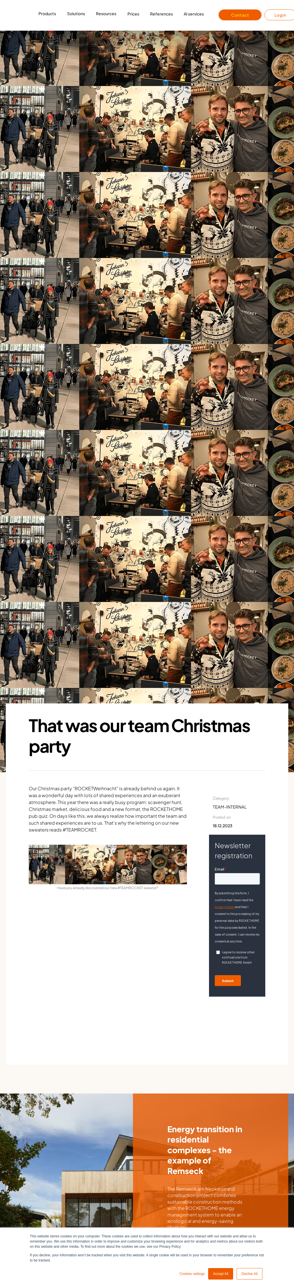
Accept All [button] (220, 1274)
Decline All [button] (249, 1274)
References (161, 13)
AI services (194, 13)
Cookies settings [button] (192, 1274)
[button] (47, 15)
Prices (133, 13)
